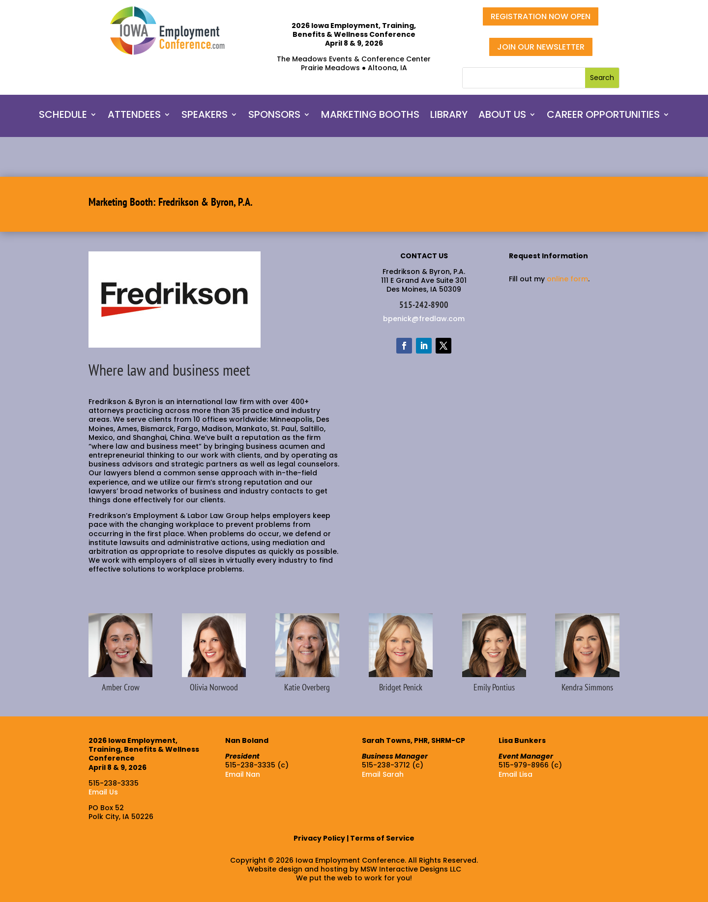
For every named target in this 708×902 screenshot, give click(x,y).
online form (567, 279)
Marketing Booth (120, 202)
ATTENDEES (134, 116)
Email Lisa (515, 774)
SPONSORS (274, 116)
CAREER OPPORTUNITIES (603, 116)
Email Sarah (383, 774)
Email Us (103, 792)
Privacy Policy (319, 838)
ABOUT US (502, 116)
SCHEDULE (63, 116)
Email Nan (242, 774)
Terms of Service (382, 838)
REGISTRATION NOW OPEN (540, 16)
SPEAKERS (204, 116)
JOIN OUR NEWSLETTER (541, 47)
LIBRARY (449, 116)
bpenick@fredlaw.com (424, 319)
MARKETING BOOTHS (370, 116)
